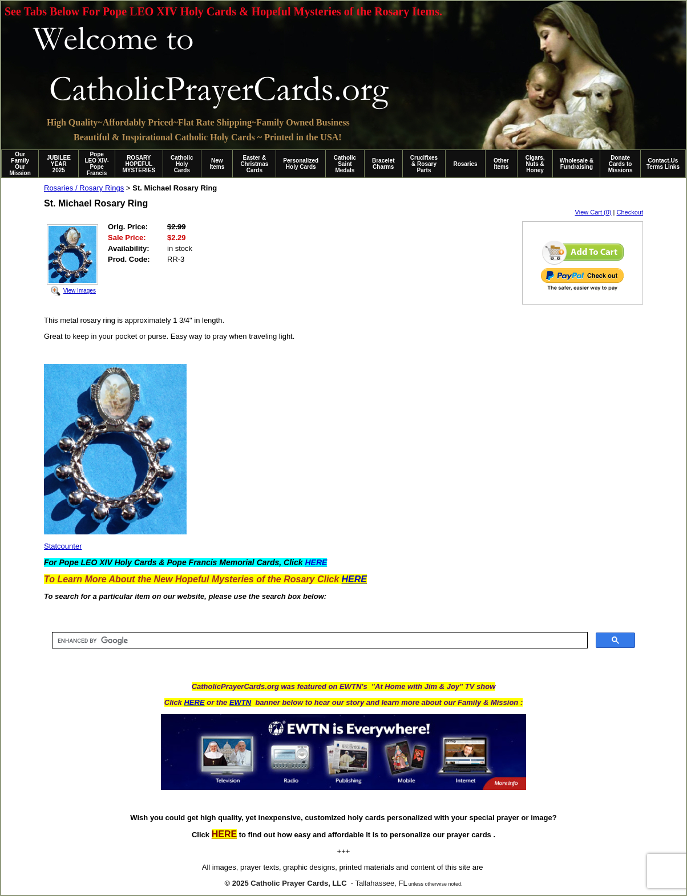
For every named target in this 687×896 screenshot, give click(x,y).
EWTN (240, 702)
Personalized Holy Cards (300, 163)
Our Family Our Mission (20, 163)
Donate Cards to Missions (620, 164)
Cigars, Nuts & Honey (535, 164)
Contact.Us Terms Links (663, 163)
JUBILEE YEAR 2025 (59, 164)
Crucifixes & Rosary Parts (424, 164)
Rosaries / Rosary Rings (84, 188)
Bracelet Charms (383, 163)
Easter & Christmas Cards (254, 164)
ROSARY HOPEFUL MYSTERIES (138, 164)
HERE (194, 702)
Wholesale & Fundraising (576, 163)
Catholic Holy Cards (182, 164)
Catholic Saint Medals (345, 164)
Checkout (630, 212)
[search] (319, 640)
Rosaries (465, 164)
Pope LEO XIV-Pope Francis (96, 163)
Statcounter (63, 546)
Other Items (501, 163)
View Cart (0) (593, 212)
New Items (216, 163)
